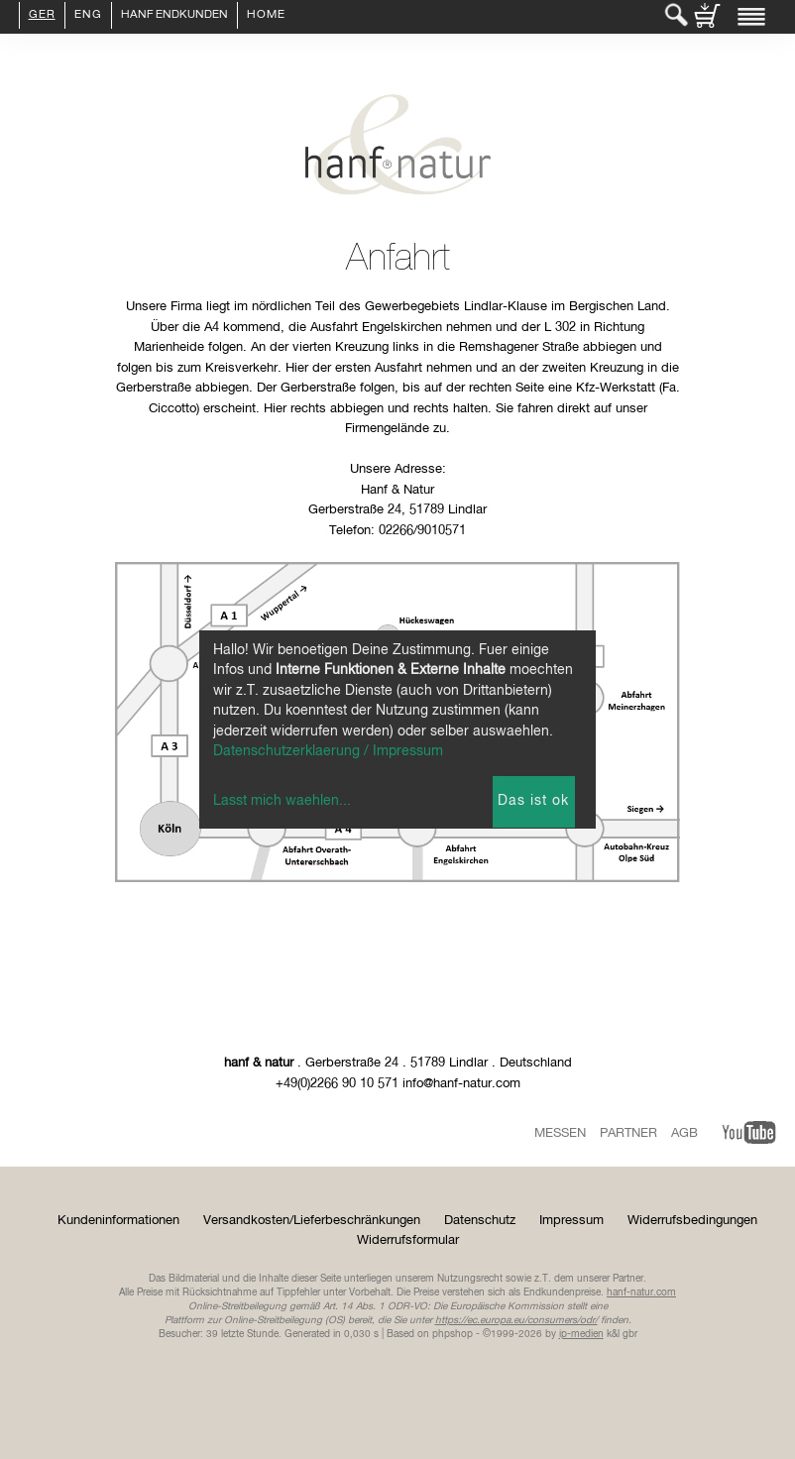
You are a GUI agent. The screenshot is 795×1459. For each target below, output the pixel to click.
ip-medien (581, 1334)
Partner (628, 1133)
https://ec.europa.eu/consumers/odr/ (516, 1320)
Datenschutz (479, 1220)
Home (266, 16)
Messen (560, 1133)
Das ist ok (533, 801)
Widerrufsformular (408, 1240)
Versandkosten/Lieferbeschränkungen (311, 1220)
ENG (88, 16)
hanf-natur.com (641, 1292)
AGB (684, 1133)
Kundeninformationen (118, 1220)
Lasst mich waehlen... (282, 801)
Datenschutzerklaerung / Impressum (328, 751)
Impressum (571, 1220)
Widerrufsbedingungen (692, 1220)
